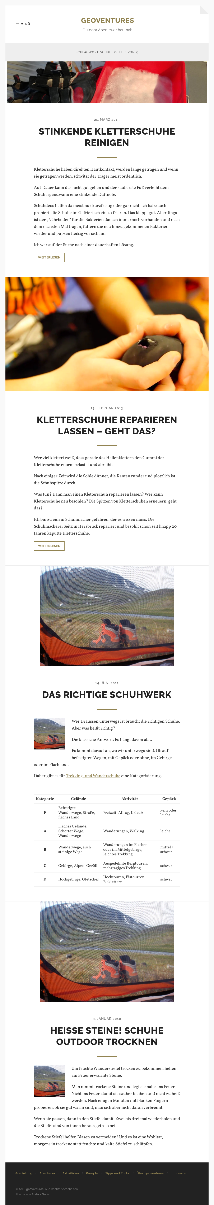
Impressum (179, 1173)
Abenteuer (47, 1173)
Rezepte (92, 1173)
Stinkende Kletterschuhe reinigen (107, 137)
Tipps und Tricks (117, 1173)
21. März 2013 (107, 120)
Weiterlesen (49, 257)
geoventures (107, 20)
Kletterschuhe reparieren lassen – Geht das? (107, 425)
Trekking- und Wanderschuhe (94, 776)
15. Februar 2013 (107, 408)
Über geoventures (150, 1173)
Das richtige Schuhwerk (107, 694)
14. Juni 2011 (107, 683)
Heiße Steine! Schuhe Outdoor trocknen (107, 1036)
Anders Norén (41, 1194)
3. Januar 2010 (107, 1019)
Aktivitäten (70, 1173)
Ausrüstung (23, 1173)
